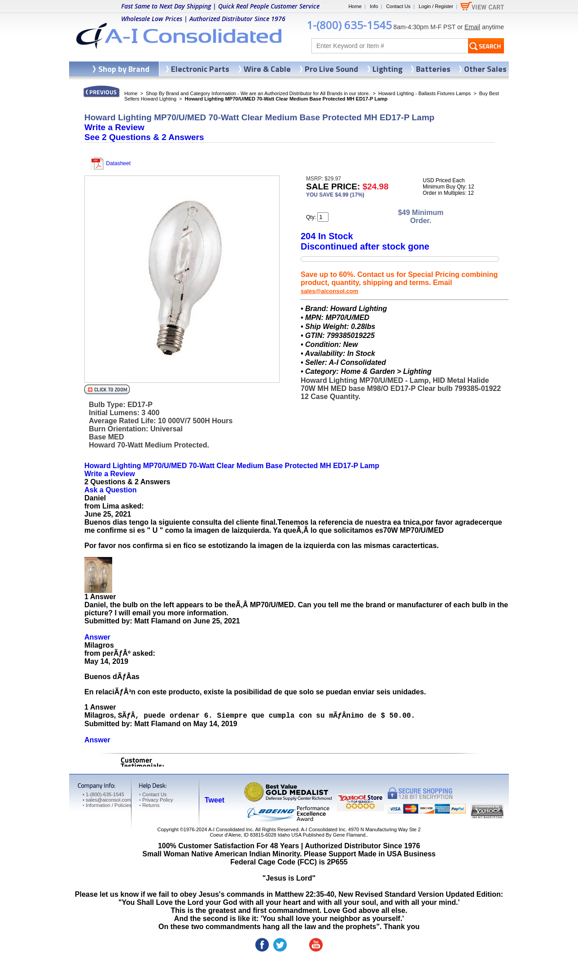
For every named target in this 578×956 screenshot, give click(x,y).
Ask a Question (110, 490)
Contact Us (398, 6)
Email (472, 27)
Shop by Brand (123, 69)
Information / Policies (107, 805)
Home (354, 6)
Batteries (433, 69)
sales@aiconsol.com (329, 291)
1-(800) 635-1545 (349, 25)
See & (144, 137)
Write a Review (114, 127)
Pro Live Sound (331, 69)
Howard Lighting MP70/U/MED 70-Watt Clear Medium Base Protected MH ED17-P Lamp (231, 465)
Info (374, 6)
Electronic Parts (200, 69)
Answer (97, 637)
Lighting (387, 69)
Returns (149, 805)
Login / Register (436, 6)
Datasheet (110, 163)
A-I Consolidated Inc (230, 829)
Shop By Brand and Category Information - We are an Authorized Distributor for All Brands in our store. (258, 93)
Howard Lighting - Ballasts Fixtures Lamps (424, 93)
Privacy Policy (156, 800)
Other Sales (485, 69)
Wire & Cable (267, 69)
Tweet (214, 800)
